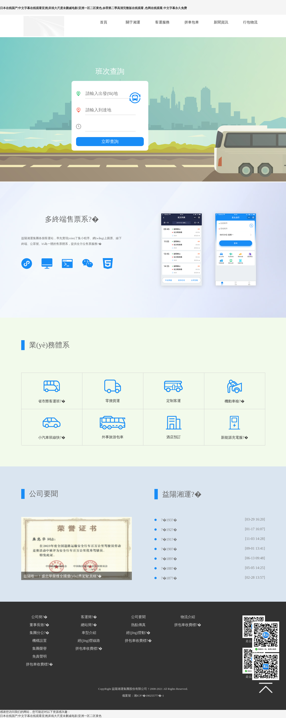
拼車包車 (191, 22)
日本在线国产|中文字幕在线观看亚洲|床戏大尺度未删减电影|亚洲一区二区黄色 (51, 716)
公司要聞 (138, 617)
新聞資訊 (221, 22)
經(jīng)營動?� (138, 633)
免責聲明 (39, 656)
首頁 (103, 22)
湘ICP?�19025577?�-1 (149, 695)
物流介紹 (188, 617)
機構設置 (39, 640)
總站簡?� (89, 625)
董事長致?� (39, 625)
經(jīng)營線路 (89, 640)
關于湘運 (133, 22)
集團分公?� (39, 633)
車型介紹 (89, 633)
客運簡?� (89, 617)
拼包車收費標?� (39, 664)
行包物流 (250, 22)
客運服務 (162, 22)
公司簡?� (39, 617)
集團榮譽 (39, 648)
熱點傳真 (138, 625)
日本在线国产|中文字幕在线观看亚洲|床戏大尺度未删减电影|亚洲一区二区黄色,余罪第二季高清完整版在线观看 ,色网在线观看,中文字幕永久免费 (93, 8)
